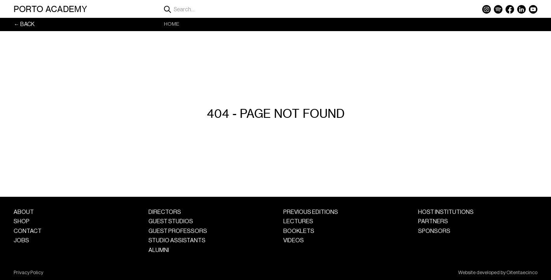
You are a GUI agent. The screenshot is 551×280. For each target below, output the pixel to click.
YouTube (533, 9)
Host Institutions (446, 212)
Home (171, 23)
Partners (433, 221)
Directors (164, 212)
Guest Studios (170, 221)
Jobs (21, 240)
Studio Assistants (177, 240)
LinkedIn (521, 9)
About (24, 212)
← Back (24, 24)
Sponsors (434, 231)
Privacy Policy (28, 272)
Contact (28, 231)
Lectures (298, 221)
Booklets (298, 231)
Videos (293, 240)
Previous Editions (310, 212)
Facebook (510, 9)
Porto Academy (50, 9)
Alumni (158, 250)
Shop (22, 221)
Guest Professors (177, 231)
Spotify (498, 9)
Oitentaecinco (521, 272)
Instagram (486, 9)
